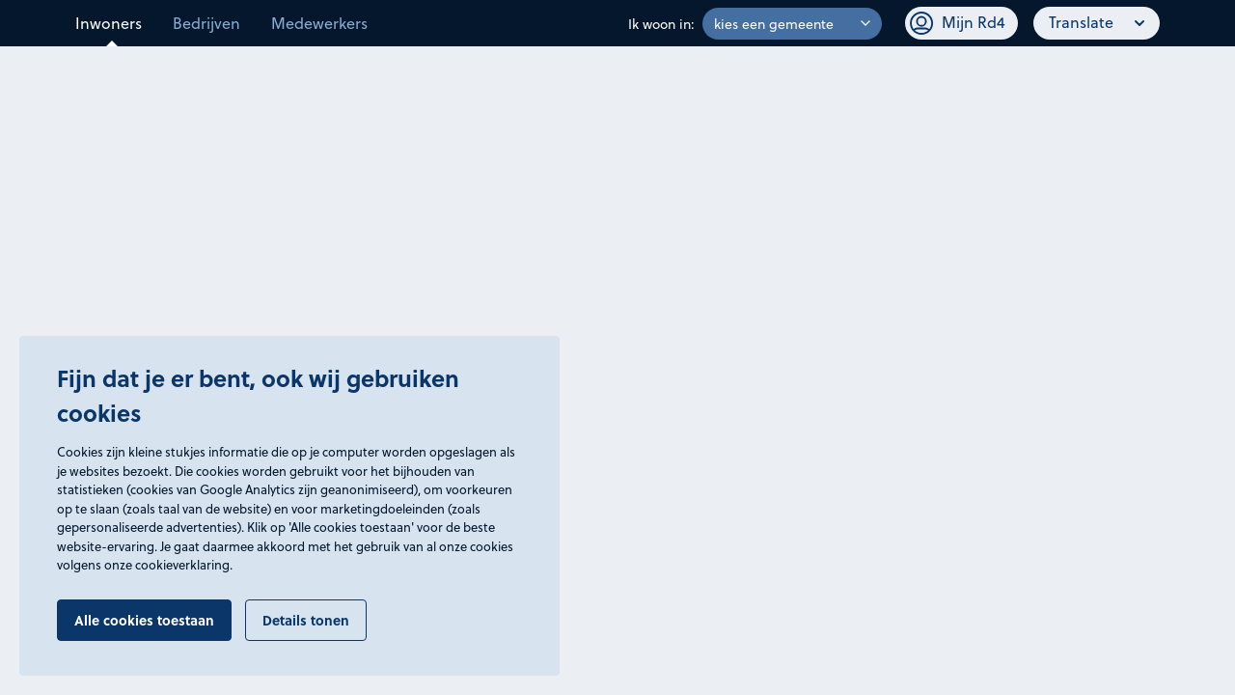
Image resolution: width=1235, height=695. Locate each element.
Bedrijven (206, 23)
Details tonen (305, 620)
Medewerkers (319, 23)
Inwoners (108, 23)
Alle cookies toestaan (144, 620)
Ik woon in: (661, 24)
